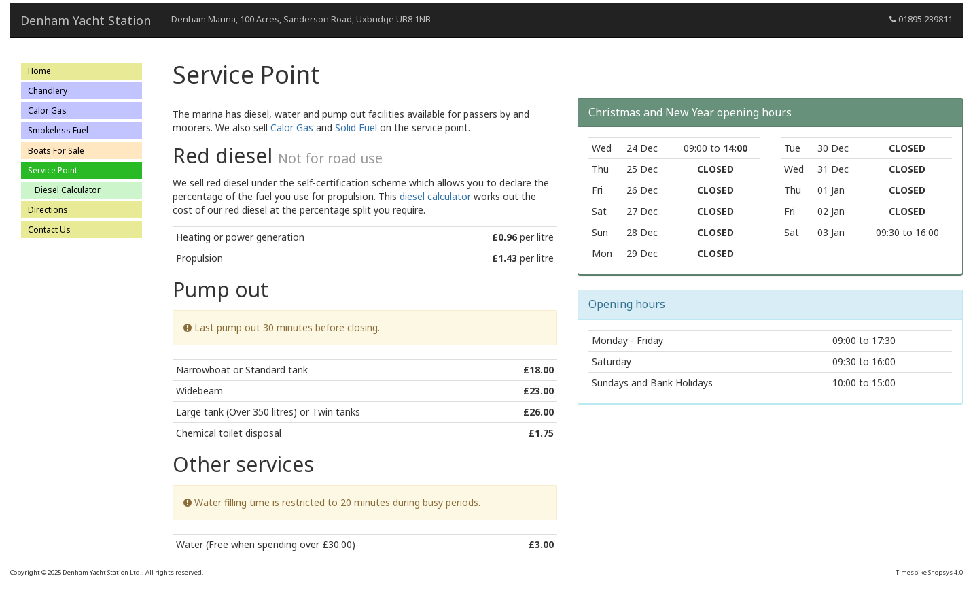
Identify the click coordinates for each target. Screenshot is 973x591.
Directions (48, 210)
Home (39, 71)
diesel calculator (435, 196)
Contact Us (49, 229)
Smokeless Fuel (58, 130)
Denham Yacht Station (85, 20)
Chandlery (47, 91)
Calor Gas (47, 110)
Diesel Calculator (68, 190)
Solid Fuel (356, 127)
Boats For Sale (56, 150)
